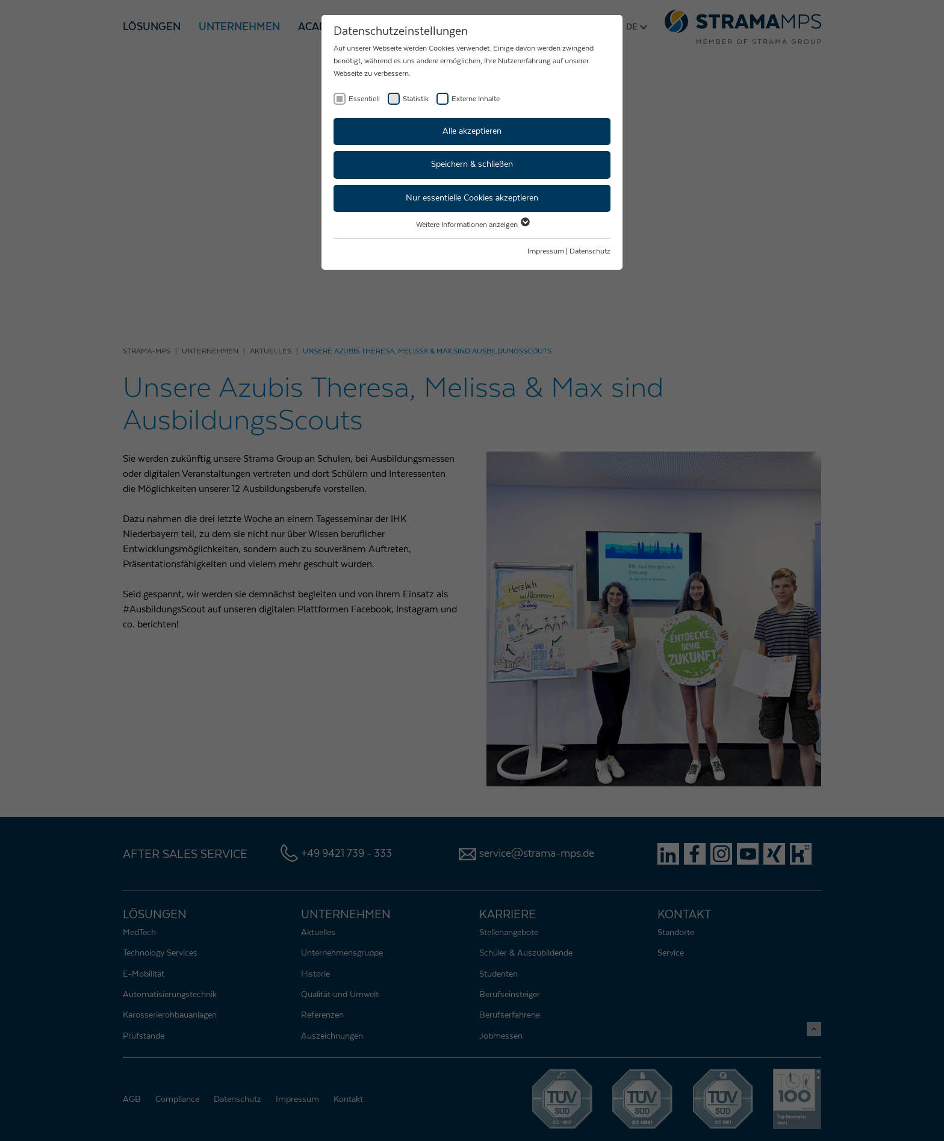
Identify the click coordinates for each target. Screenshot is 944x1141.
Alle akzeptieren (472, 131)
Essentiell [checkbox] (364, 99)
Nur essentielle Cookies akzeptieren (472, 198)
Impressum (545, 251)
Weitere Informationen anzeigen (472, 224)
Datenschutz (590, 251)
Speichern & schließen (472, 164)
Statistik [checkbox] (416, 99)
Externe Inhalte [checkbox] (476, 99)
